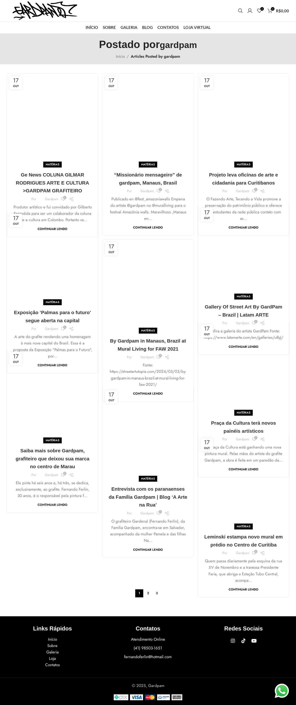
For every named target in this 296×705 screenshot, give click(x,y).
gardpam (178, 44)
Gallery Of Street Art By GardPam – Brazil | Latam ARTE (243, 269)
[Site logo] (45, 10)
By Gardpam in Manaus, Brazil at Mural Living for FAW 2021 (148, 323)
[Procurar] (240, 10)
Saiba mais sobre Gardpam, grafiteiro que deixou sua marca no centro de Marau (52, 416)
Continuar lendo (52, 199)
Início (120, 56)
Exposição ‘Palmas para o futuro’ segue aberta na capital (52, 284)
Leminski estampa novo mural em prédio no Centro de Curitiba (243, 521)
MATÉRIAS (52, 127)
